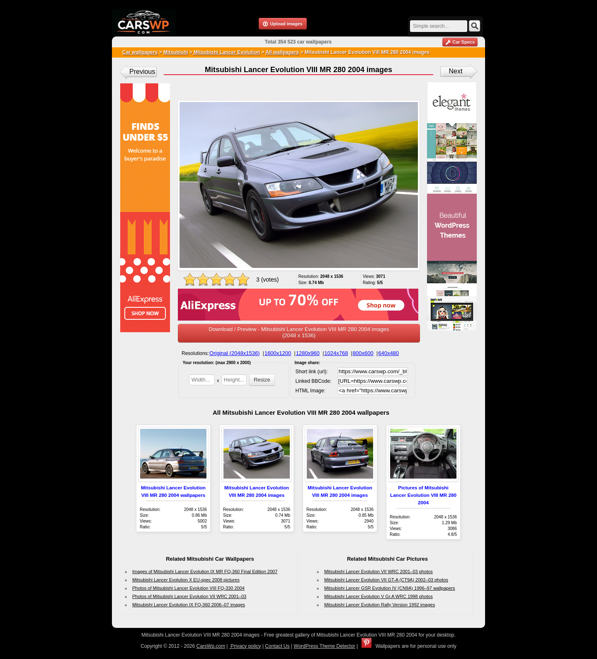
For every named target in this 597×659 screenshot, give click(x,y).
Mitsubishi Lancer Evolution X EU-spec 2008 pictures (186, 579)
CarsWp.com (211, 646)
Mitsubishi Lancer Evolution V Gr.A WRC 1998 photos (378, 596)
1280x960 (308, 353)
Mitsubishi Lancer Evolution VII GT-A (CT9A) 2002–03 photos (386, 579)
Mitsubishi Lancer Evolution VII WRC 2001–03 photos (378, 571)
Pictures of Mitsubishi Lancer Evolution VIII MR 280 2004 (423, 495)
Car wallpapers (140, 52)
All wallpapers (282, 52)
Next (456, 71)
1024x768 (336, 353)
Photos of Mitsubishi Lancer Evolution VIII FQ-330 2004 (188, 588)
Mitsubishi (175, 52)
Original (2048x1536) (234, 353)
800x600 (363, 353)
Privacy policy (245, 646)
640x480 (388, 353)
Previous (142, 71)
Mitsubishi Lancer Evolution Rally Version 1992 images (379, 604)
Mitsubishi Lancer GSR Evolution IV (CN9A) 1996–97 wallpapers (389, 588)
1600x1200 (278, 353)
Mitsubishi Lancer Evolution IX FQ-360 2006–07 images (188, 604)
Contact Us (277, 646)
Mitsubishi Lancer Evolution (226, 52)
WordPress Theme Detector (324, 646)
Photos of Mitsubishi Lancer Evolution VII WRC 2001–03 (189, 596)
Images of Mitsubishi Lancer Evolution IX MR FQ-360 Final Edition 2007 (204, 571)
